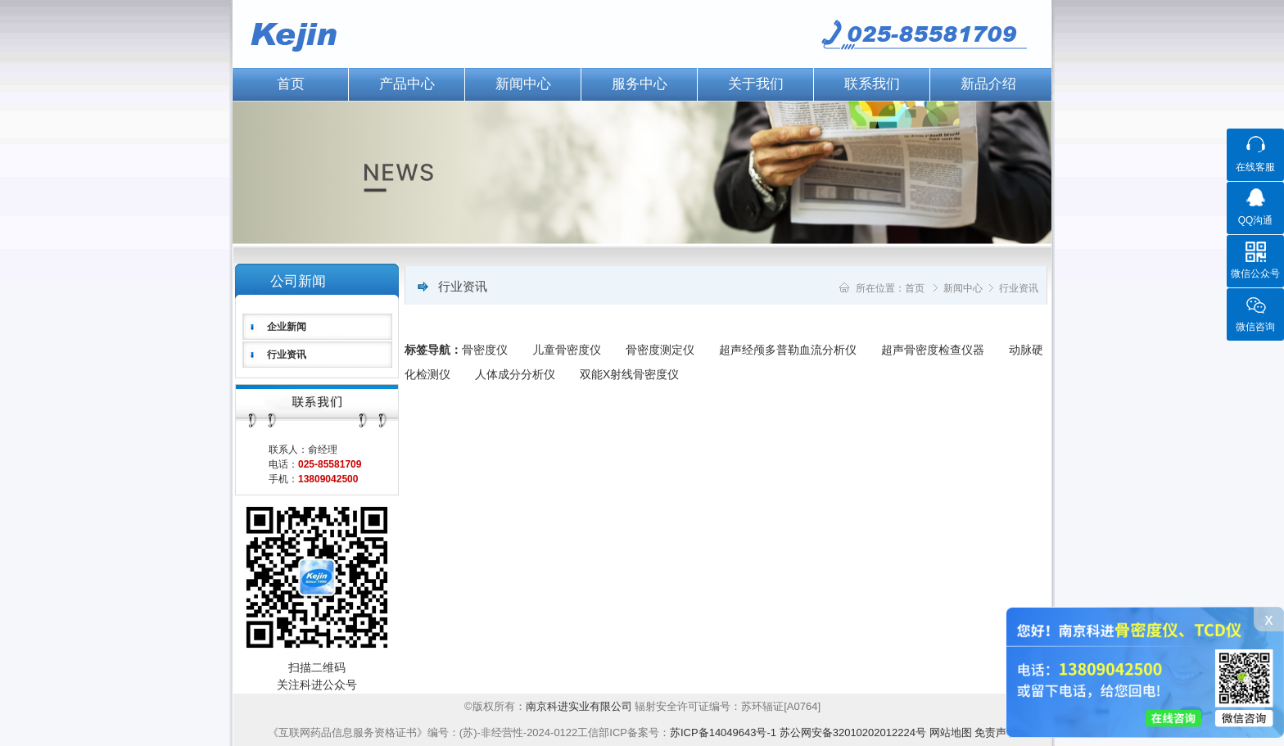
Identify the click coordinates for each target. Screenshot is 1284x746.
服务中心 (639, 84)
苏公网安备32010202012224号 (853, 732)
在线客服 (1255, 167)
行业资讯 (286, 354)
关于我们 (756, 84)
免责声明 (995, 732)
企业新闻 (286, 326)
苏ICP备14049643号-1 (723, 732)
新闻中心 (523, 84)
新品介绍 (988, 84)
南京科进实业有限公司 (580, 706)
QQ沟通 (1255, 220)
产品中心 (407, 84)
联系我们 (872, 84)
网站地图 (950, 732)
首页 (291, 84)
